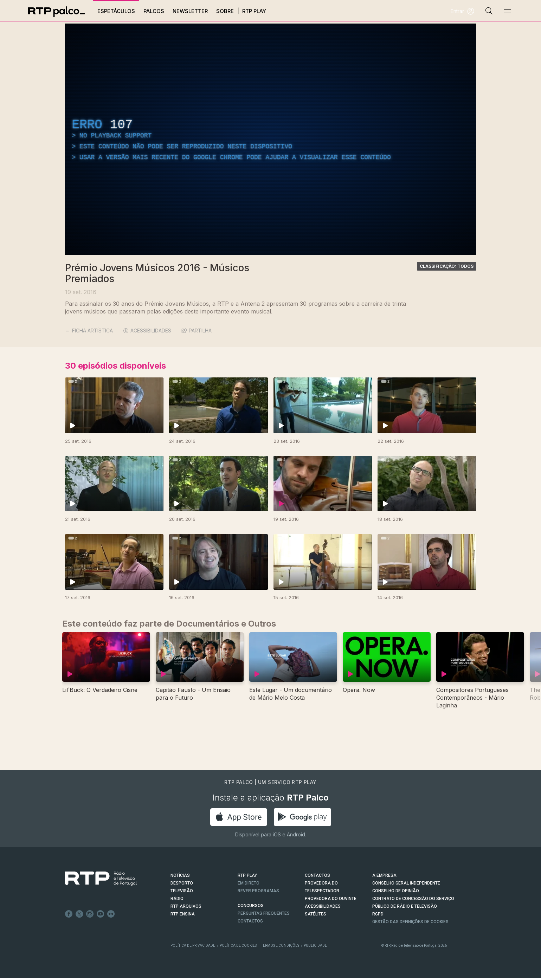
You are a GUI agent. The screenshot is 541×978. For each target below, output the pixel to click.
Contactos (250, 921)
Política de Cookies (238, 945)
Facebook (69, 914)
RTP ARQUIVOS (185, 906)
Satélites (315, 914)
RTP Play (254, 11)
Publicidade (315, 945)
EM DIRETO (248, 883)
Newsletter (190, 11)
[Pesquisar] (489, 10)
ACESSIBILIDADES (147, 330)
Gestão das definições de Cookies (410, 921)
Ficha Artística (89, 330)
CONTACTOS (317, 875)
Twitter (79, 914)
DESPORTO (181, 883)
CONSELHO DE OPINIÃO (395, 890)
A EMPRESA (384, 875)
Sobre (225, 11)
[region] (270, 139)
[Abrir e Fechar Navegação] (507, 11)
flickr (111, 914)
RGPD (378, 914)
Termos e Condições (280, 945)
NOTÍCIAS (180, 875)
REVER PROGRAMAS (258, 890)
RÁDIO (176, 898)
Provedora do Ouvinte (330, 898)
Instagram (90, 914)
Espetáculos (116, 11)
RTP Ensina (182, 914)
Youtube (100, 914)
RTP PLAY (247, 875)
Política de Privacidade (192, 945)
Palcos (153, 11)
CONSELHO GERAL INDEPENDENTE (406, 883)
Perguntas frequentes (264, 913)
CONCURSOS (251, 905)
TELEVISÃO (181, 890)
